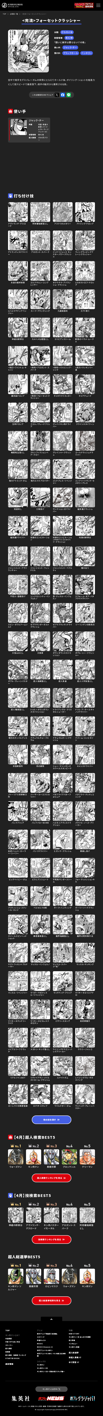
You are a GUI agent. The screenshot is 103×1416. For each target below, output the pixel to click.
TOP (4, 14)
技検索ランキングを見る (51, 1239)
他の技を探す (51, 1119)
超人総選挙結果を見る (51, 1300)
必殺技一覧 (14, 14)
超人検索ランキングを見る (51, 1177)
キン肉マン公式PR (51, 1389)
